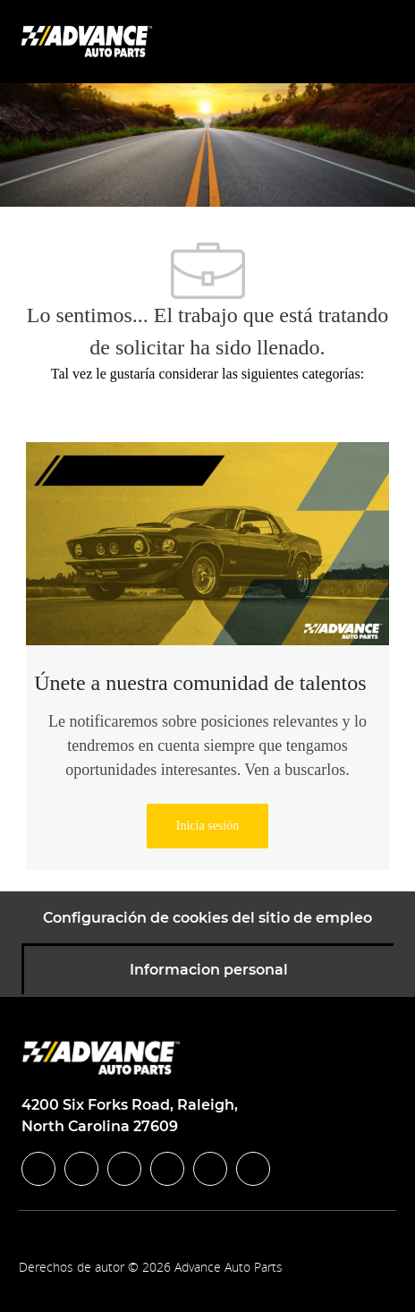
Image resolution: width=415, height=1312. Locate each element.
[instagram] (167, 1169)
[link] (207, 826)
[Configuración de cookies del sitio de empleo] (207, 918)
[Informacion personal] (209, 970)
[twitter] (124, 1169)
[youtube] (210, 1169)
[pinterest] (253, 1169)
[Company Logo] (88, 40)
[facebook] (38, 1169)
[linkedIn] (81, 1169)
